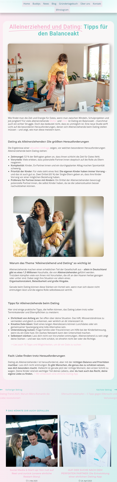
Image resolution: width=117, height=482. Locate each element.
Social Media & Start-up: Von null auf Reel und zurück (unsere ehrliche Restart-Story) (32, 473)
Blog (60, 4)
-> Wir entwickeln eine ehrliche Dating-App (56, 373)
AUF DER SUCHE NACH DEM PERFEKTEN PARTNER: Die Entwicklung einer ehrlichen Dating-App (85, 473)
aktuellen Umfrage (39, 147)
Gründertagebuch (76, 4)
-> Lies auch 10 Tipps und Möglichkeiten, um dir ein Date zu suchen (46, 344)
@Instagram (68, 10)
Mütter (53, 120)
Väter (65, 120)
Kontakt (54, 10)
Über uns (94, 4)
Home (28, 4)
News (51, 4)
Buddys (40, 4)
